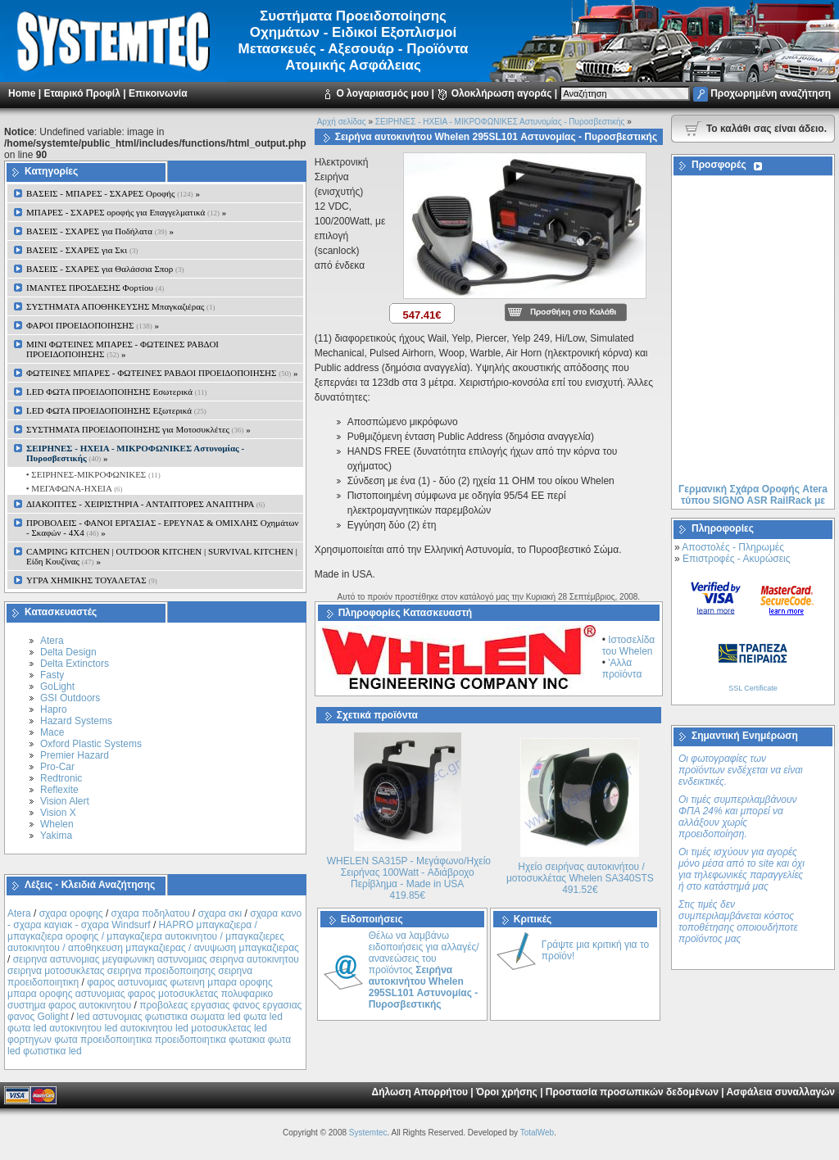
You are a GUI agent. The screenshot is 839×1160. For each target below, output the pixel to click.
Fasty (52, 675)
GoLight (57, 686)
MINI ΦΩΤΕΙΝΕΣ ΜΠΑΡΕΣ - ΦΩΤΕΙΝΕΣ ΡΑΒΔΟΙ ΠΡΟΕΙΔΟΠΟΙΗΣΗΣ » (122, 349)
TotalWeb (537, 1132)
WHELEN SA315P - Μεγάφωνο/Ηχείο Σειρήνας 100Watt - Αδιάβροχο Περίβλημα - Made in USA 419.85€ (409, 878)
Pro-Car (57, 767)
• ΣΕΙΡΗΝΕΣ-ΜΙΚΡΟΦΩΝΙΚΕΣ (92, 474)
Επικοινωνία (158, 93)
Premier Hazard (74, 755)
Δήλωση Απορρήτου (420, 1092)
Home (21, 93)
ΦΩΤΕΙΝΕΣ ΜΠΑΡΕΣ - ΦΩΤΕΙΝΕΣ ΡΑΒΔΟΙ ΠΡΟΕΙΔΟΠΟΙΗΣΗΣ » (161, 373)
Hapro (53, 709)
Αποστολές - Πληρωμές (733, 547)
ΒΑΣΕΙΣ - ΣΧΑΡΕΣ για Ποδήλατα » (100, 231)
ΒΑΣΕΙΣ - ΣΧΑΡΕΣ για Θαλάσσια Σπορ (105, 269)
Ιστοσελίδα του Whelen (628, 645)
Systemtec (368, 1132)
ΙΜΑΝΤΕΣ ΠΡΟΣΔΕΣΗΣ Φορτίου (95, 287)
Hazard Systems (76, 721)
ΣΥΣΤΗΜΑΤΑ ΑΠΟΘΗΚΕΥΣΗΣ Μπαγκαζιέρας (120, 306)
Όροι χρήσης (506, 1092)
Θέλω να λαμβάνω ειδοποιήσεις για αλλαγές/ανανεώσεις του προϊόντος (424, 970)
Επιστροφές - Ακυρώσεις (736, 558)
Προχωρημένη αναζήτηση (770, 93)
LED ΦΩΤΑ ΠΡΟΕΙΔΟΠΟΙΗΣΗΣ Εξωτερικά (116, 410)
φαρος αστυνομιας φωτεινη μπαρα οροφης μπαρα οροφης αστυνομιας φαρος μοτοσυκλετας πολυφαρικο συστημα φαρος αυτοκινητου (140, 993)
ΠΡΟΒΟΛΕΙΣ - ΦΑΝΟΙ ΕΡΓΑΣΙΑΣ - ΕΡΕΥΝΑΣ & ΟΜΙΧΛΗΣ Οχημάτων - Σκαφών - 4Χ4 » (162, 527)
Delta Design (68, 652)
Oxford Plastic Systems (91, 744)
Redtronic (61, 778)
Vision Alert (64, 801)
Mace (52, 732)
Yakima (56, 835)
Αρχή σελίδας (341, 121)
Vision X (58, 812)
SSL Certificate (753, 688)
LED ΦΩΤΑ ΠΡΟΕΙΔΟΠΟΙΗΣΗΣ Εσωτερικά (116, 391)
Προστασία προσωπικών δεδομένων (632, 1092)
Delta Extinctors (74, 663)
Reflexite (59, 789)
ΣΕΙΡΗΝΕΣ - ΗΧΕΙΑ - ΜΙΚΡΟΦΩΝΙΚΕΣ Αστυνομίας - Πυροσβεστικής (500, 121)
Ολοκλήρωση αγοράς (501, 93)
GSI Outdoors (70, 698)
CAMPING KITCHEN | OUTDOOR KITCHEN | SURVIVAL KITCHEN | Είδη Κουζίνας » (161, 556)
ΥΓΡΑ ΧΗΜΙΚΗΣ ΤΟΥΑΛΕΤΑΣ (91, 580)
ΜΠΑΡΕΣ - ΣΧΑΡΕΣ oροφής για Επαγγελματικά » (126, 212)
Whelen (57, 824)
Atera (52, 640)
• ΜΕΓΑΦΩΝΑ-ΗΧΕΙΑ (73, 488)
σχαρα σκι (220, 913)
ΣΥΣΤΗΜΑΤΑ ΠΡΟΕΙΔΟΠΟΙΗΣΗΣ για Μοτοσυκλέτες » (138, 429)
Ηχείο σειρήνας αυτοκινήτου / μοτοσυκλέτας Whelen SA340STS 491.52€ (580, 878)
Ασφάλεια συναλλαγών (780, 1092)
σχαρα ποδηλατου (150, 913)
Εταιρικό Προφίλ (81, 93)
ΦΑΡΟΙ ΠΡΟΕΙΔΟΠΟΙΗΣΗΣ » (92, 325)
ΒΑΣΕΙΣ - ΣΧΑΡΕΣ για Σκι (82, 250)
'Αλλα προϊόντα (622, 668)
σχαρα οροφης (71, 913)
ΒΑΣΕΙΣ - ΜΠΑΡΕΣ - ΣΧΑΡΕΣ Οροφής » (113, 193)
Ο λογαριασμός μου (382, 93)
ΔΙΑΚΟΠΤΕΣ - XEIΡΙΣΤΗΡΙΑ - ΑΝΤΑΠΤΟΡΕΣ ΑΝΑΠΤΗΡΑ (145, 504)
